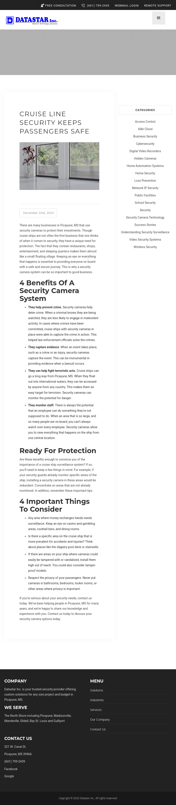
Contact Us (98, 729)
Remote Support (157, 5)
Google (9, 776)
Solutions (96, 690)
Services (96, 710)
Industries (97, 700)
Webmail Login (127, 5)
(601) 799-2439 (95, 5)
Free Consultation (58, 5)
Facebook (11, 769)
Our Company (100, 719)
